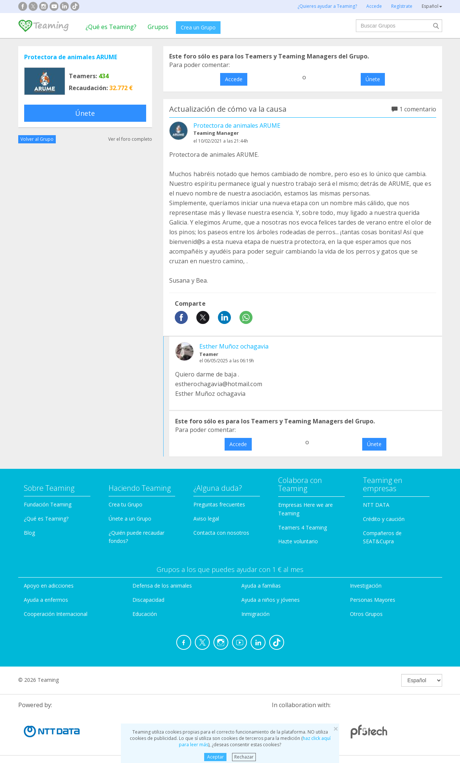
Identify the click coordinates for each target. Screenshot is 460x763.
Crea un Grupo (198, 27)
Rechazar (244, 757)
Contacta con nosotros (221, 532)
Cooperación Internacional (55, 613)
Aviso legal (206, 518)
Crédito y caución (384, 518)
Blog (29, 532)
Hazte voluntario (298, 541)
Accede (233, 79)
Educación (144, 613)
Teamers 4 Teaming (302, 527)
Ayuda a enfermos (46, 599)
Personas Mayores (372, 599)
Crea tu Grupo (125, 504)
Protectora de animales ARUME (70, 57)
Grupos (158, 27)
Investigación (366, 585)
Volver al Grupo (37, 139)
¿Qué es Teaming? (111, 27)
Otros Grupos (366, 613)
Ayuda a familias (261, 585)
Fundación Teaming (47, 504)
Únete (85, 113)
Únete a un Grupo (130, 518)
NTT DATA (376, 504)
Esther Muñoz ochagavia (233, 346)
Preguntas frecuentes (219, 504)
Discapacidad (148, 599)
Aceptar (215, 757)
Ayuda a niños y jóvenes (270, 599)
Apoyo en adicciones (49, 585)
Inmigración (255, 613)
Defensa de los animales (162, 585)
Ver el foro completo (130, 139)
